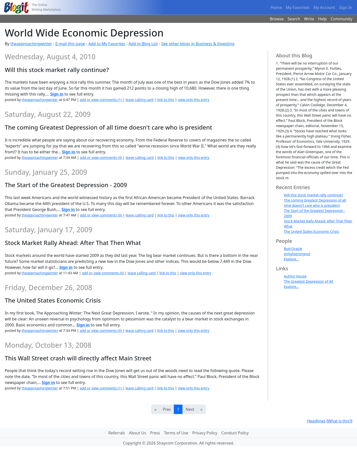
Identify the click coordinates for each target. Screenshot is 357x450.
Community (342, 19)
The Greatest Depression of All (308, 281)
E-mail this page (70, 43)
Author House (295, 276)
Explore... (291, 259)
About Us (137, 433)
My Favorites (297, 7)
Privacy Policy (204, 433)
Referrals (116, 433)
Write (309, 19)
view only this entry (193, 99)
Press (155, 433)
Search (294, 19)
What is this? (339, 421)
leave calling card (139, 99)
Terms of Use (176, 433)
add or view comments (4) (101, 157)
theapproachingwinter (31, 43)
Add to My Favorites (106, 43)
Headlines (316, 421)
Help (322, 19)
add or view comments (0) (101, 215)
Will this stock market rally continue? (313, 195)
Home (276, 7)
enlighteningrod (297, 253)
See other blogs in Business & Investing (198, 43)
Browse (277, 19)
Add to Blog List (143, 43)
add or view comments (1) (101, 99)
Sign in (56, 94)
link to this (165, 99)
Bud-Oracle (293, 248)
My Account (324, 7)
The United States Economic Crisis (311, 231)
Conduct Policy (234, 433)
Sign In (345, 7)
